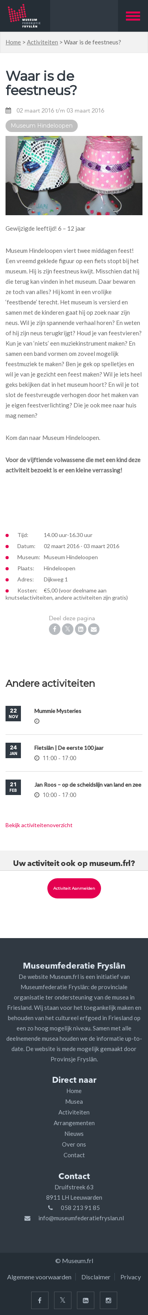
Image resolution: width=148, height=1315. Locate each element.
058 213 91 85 (80, 1207)
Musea (74, 1101)
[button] (133, 16)
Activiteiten (42, 42)
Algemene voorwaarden (39, 1277)
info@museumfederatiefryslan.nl (81, 1217)
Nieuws (74, 1133)
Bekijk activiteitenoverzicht (39, 825)
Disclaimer (96, 1277)
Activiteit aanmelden (74, 888)
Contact (74, 1154)
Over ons (74, 1144)
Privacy (130, 1277)
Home (13, 42)
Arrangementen (74, 1122)
